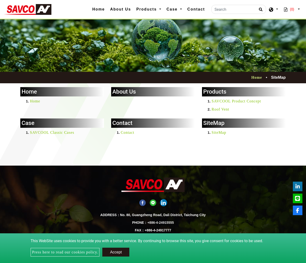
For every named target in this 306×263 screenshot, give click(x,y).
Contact (196, 9)
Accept (116, 252)
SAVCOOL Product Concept (236, 101)
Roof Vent (220, 109)
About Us (120, 9)
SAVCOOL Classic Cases (52, 132)
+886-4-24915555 (160, 222)
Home (100, 8)
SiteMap (219, 132)
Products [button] (147, 9)
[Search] (238, 9)
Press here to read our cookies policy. (65, 252)
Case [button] (172, 9)
